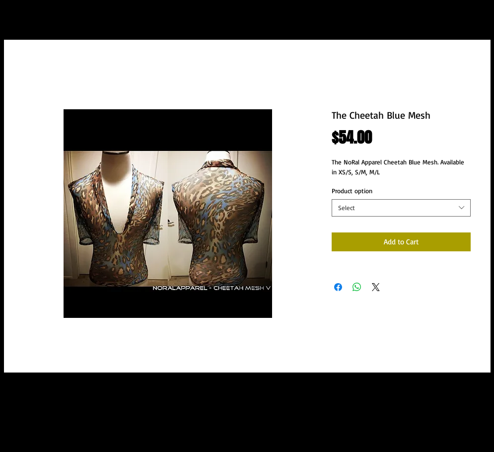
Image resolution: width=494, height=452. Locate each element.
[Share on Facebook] (338, 287)
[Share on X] (376, 287)
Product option (352, 191)
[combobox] (401, 208)
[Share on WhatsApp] (357, 287)
